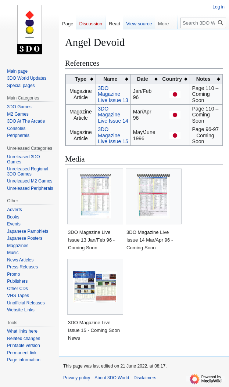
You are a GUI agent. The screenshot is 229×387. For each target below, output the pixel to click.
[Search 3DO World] (203, 23)
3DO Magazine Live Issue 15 (113, 135)
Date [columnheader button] (142, 79)
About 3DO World (111, 377)
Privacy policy (76, 377)
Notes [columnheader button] (203, 79)
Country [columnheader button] (172, 79)
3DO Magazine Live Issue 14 (113, 115)
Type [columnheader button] (81, 79)
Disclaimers (144, 377)
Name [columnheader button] (110, 79)
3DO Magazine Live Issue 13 (113, 94)
